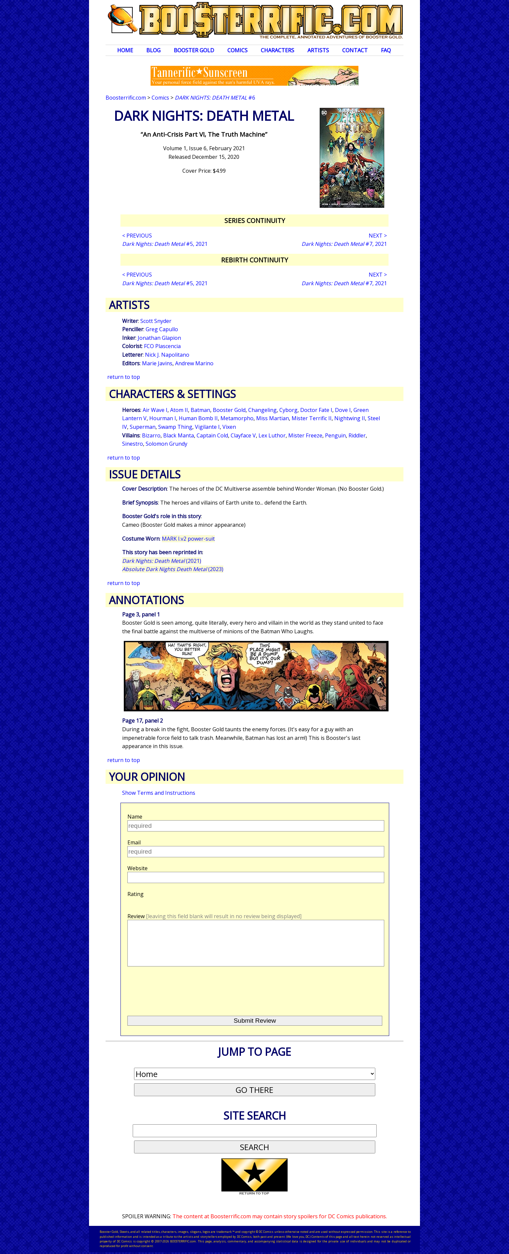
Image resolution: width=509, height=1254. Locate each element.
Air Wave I (155, 410)
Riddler (357, 435)
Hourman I (162, 418)
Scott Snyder (155, 321)
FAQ (386, 50)
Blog (153, 50)
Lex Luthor (272, 435)
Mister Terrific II (312, 418)
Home (125, 50)
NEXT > (378, 235)
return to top (123, 377)
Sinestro (132, 443)
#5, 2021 (165, 243)
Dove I (343, 410)
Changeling (262, 410)
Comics (237, 50)
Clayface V (243, 435)
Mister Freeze (305, 435)
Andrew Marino (194, 363)
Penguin (335, 435)
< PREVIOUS (137, 235)
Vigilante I (207, 426)
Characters (277, 50)
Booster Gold (194, 50)
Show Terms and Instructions (158, 792)
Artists (318, 50)
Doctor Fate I (316, 410)
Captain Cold (212, 435)
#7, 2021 (344, 243)
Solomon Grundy (166, 443)
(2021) (161, 560)
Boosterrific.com (126, 97)
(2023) (172, 569)
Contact (355, 50)
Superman (143, 426)
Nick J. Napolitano (167, 354)
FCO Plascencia (162, 346)
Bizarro (151, 435)
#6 (215, 97)
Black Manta (178, 435)
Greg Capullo (162, 329)
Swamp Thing (175, 426)
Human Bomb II (198, 418)
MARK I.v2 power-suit (188, 538)
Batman (200, 410)
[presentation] (177, 988)
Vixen (229, 426)
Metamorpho (237, 418)
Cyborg (288, 410)
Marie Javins (157, 363)
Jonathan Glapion (159, 337)
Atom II (179, 410)
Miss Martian (272, 418)
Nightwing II (349, 418)
